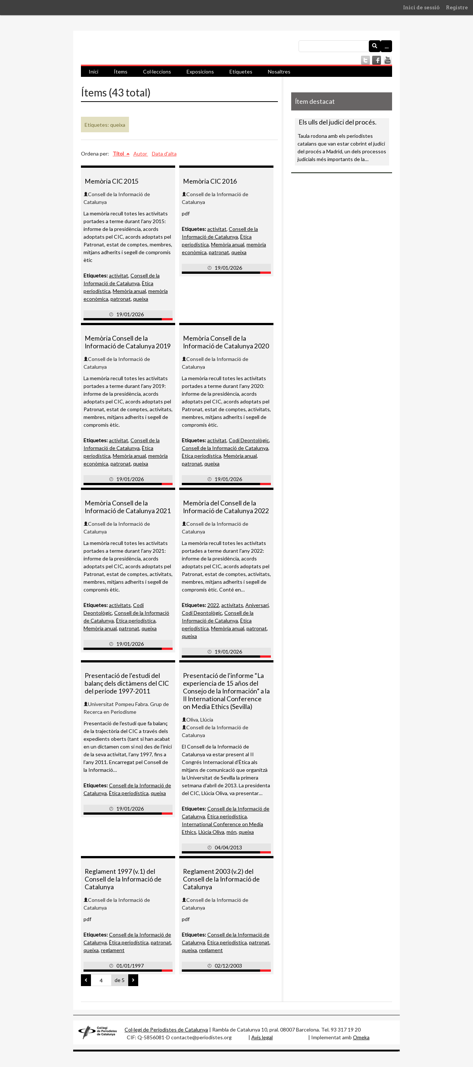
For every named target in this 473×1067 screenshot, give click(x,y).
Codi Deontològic (249, 440)
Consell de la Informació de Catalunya (225, 448)
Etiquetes (240, 71)
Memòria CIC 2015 (112, 181)
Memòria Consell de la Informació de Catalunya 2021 (128, 507)
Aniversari (257, 605)
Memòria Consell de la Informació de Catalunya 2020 (226, 342)
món (231, 832)
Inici (93, 71)
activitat (118, 275)
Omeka (361, 1037)
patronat (120, 299)
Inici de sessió (421, 7)
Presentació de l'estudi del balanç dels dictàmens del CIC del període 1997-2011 (127, 683)
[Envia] (375, 46)
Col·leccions (157, 71)
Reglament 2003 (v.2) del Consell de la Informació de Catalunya (221, 879)
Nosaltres (279, 71)
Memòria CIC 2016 (210, 181)
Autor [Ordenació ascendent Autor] (140, 153)
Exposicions (200, 71)
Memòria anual (129, 291)
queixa (140, 299)
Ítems (120, 71)
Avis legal (262, 1037)
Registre (457, 7)
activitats (120, 605)
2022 (213, 605)
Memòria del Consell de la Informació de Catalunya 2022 (226, 507)
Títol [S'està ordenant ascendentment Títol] (119, 153)
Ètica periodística (201, 456)
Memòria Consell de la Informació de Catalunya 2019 (128, 342)
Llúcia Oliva (211, 832)
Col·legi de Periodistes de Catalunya (166, 1029)
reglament (113, 950)
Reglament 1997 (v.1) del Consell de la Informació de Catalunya (123, 879)
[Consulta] (345, 46)
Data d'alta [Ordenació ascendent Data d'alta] (164, 153)
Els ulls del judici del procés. (338, 122)
